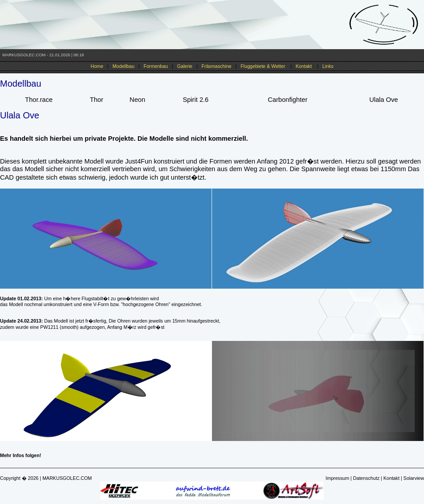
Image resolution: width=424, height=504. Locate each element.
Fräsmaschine (217, 66)
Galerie (184, 66)
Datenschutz (366, 478)
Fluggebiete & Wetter (263, 66)
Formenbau (156, 66)
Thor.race (39, 99)
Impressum (337, 478)
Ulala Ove (383, 99)
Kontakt (304, 66)
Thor (96, 99)
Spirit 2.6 (195, 99)
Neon (137, 99)
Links (327, 66)
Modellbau (123, 66)
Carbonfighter (288, 99)
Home (97, 66)
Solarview (413, 478)
